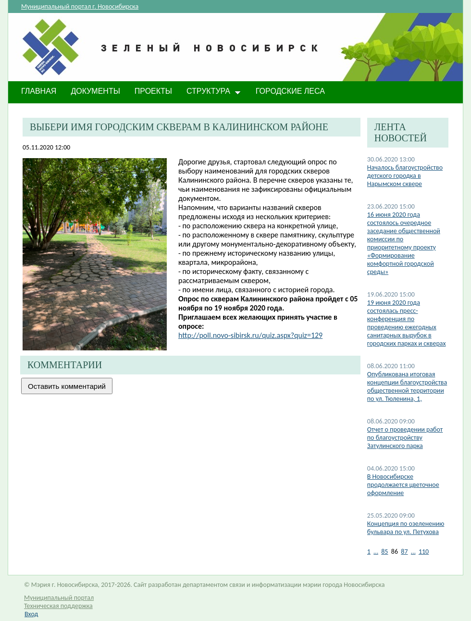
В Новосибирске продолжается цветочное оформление (403, 484)
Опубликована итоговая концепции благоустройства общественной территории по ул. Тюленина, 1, (407, 386)
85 (384, 551)
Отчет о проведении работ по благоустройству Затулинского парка (405, 437)
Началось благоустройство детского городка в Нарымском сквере (405, 175)
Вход (31, 614)
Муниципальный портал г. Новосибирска (79, 6)
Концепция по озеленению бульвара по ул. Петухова (406, 528)
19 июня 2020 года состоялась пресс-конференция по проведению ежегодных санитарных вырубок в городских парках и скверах (406, 323)
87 (404, 551)
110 (424, 551)
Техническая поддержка (58, 606)
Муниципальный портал (59, 598)
